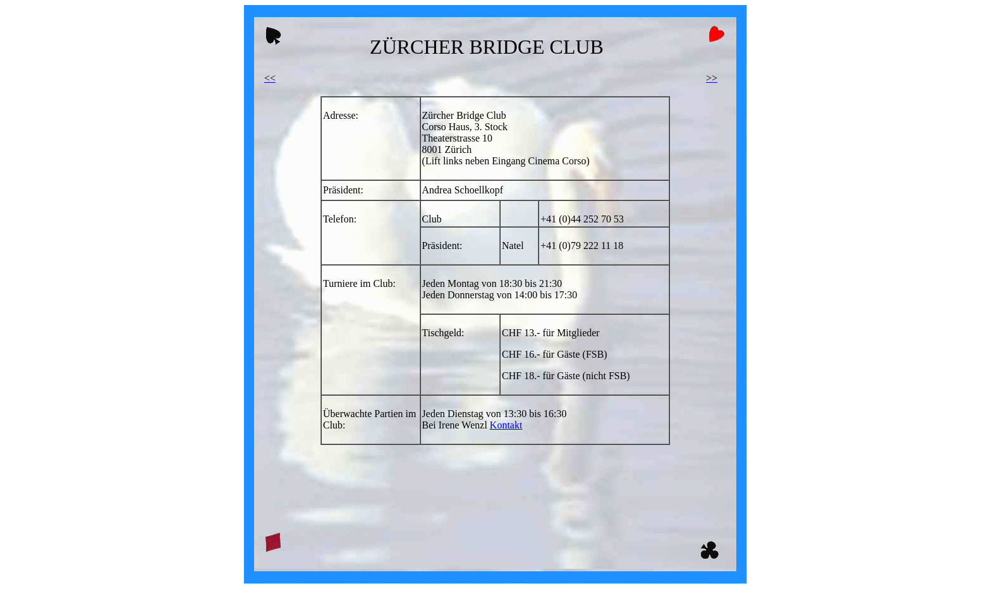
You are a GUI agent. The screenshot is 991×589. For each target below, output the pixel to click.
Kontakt (506, 425)
